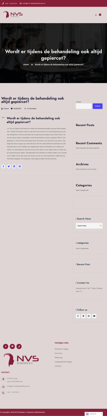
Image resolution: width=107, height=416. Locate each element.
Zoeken (78, 102)
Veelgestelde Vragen (63, 362)
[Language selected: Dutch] (94, 414)
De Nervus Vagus (62, 349)
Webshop (58, 358)
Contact (58, 366)
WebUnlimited (39, 412)
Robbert (5, 109)
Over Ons (58, 353)
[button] (96, 15)
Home (26, 64)
